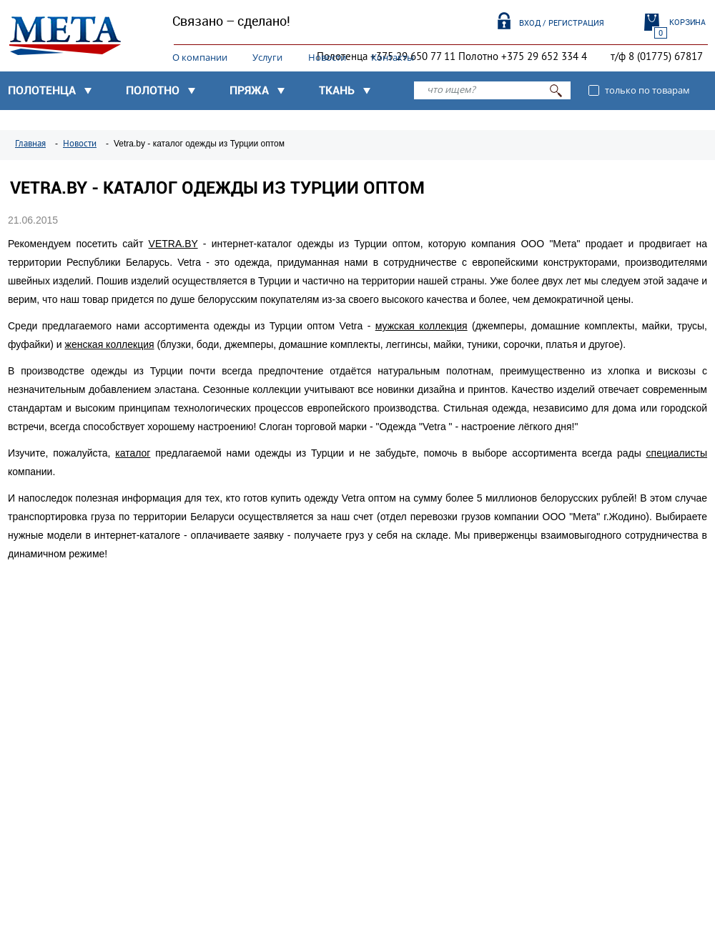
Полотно (152, 90)
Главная (30, 143)
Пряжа (249, 90)
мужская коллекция (421, 326)
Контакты (392, 57)
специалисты (676, 453)
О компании (199, 57)
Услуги (267, 57)
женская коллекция (109, 344)
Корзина (687, 22)
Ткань (337, 90)
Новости (327, 57)
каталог (132, 453)
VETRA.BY (173, 243)
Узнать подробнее (81, 690)
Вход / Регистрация (561, 22)
